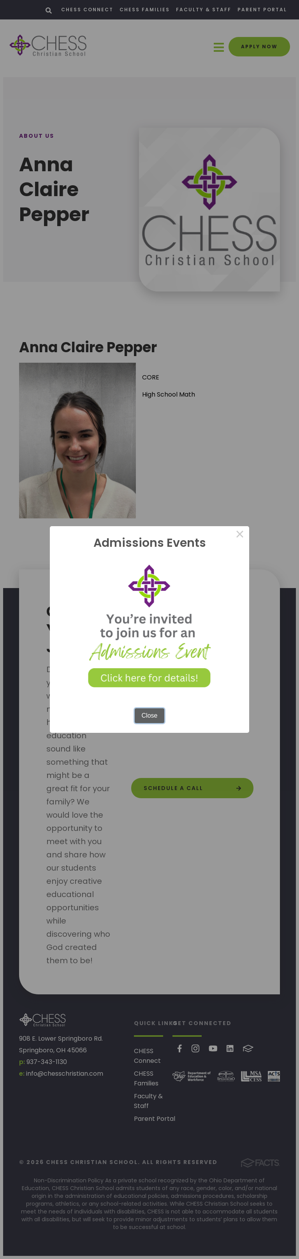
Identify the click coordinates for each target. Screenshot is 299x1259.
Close (150, 715)
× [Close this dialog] (239, 535)
